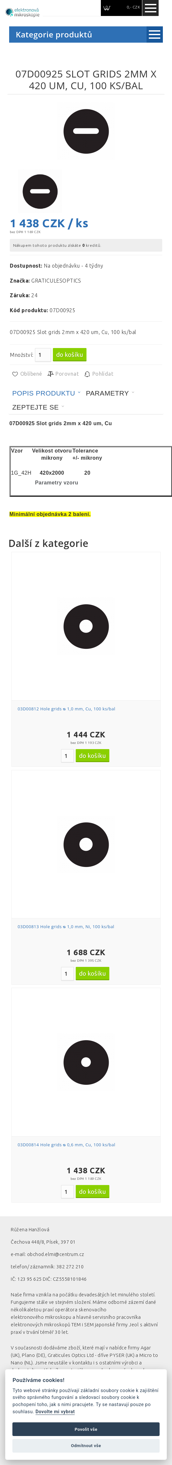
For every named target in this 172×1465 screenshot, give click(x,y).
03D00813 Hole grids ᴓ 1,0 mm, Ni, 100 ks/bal (66, 926)
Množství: (21, 355)
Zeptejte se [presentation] (35, 407)
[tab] (46, 393)
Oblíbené (26, 374)
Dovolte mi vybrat (55, 1412)
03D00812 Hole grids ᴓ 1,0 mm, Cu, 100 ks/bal (66, 709)
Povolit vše (86, 1429)
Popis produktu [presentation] (43, 393)
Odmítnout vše (86, 1445)
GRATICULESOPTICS (56, 281)
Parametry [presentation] (107, 393)
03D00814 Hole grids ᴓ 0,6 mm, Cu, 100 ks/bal (66, 1145)
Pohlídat (98, 374)
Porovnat (63, 374)
